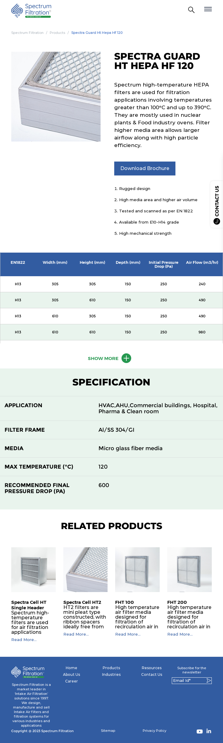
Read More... (24, 640)
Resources (151, 668)
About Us (71, 674)
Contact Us (151, 674)
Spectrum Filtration (27, 33)
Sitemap (108, 730)
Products (57, 33)
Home (71, 668)
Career (71, 681)
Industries (111, 674)
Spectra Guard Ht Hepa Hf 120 (96, 33)
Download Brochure (144, 168)
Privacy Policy (154, 730)
